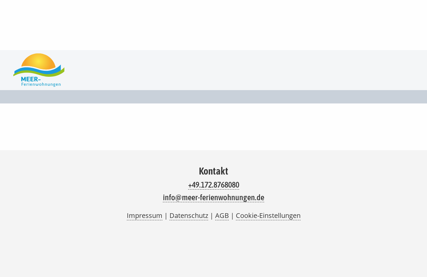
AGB (222, 215)
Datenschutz (188, 215)
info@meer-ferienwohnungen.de (213, 197)
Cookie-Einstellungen (268, 215)
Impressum (144, 215)
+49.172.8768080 (213, 184)
